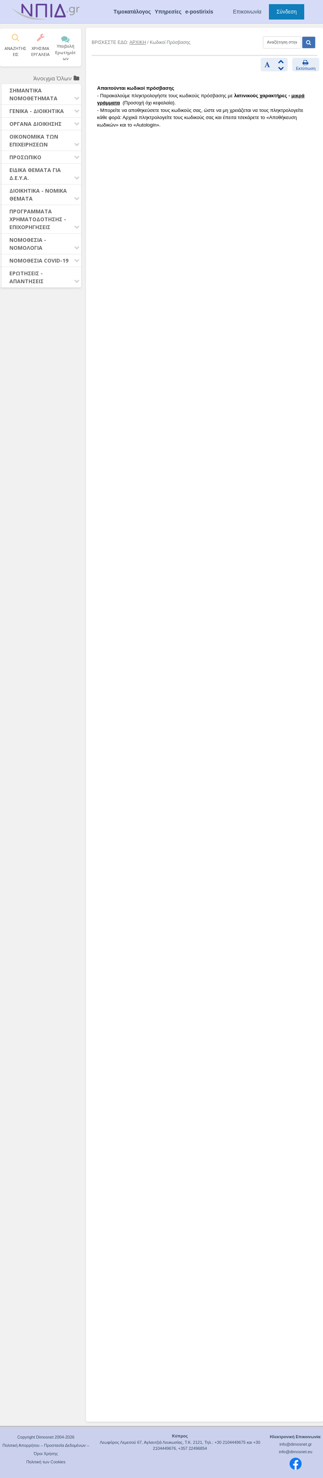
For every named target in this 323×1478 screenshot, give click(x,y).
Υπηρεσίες (168, 12)
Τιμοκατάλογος (132, 12)
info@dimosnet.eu (295, 1451)
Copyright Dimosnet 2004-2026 (45, 1437)
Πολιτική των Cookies (45, 1462)
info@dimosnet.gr (295, 1444)
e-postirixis (199, 12)
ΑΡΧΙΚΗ (138, 42)
